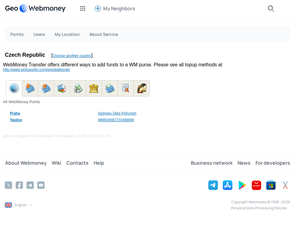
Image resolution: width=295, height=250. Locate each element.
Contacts (76, 163)
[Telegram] (30, 185)
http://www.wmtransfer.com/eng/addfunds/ (36, 70)
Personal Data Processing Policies (259, 207)
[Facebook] (19, 185)
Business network (212, 163)
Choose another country (72, 56)
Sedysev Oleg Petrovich (117, 113)
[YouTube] (41, 185)
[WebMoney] (42, 8)
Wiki (56, 163)
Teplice (16, 120)
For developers (273, 163)
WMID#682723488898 (116, 120)
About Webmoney (25, 163)
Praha (15, 113)
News (244, 163)
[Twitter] (8, 185)
